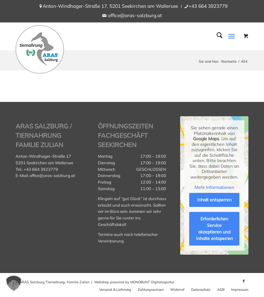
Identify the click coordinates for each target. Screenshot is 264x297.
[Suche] (216, 36)
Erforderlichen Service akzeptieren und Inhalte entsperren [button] (214, 228)
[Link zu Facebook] (243, 281)
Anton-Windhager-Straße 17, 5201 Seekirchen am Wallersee (110, 6)
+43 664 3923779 (208, 6)
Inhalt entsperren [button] (214, 200)
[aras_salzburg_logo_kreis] (40, 48)
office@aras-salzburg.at (135, 15)
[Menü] (231, 36)
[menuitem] (110, 6)
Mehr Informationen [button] (214, 187)
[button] (13, 283)
